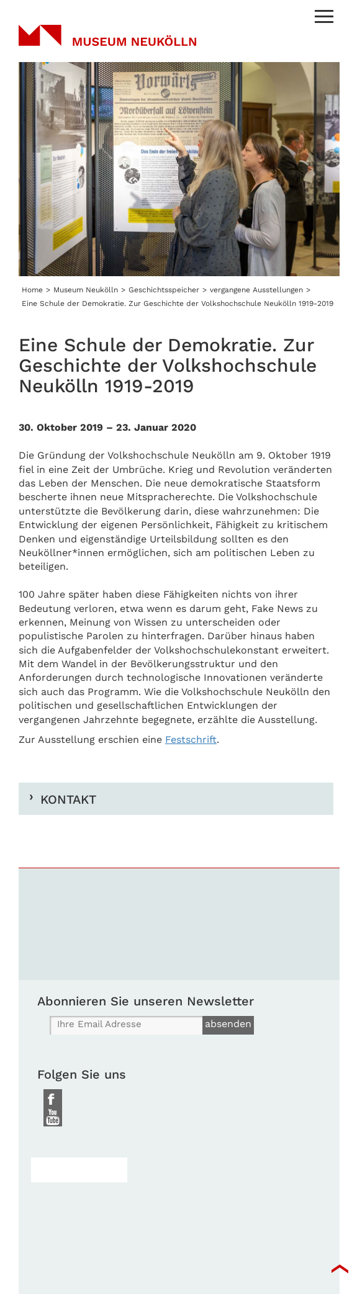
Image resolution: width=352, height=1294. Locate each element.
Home (32, 289)
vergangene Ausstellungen (256, 289)
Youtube (52, 1117)
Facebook (52, 1098)
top (339, 1269)
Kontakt (68, 799)
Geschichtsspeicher (164, 289)
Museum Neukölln (107, 43)
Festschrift (191, 739)
